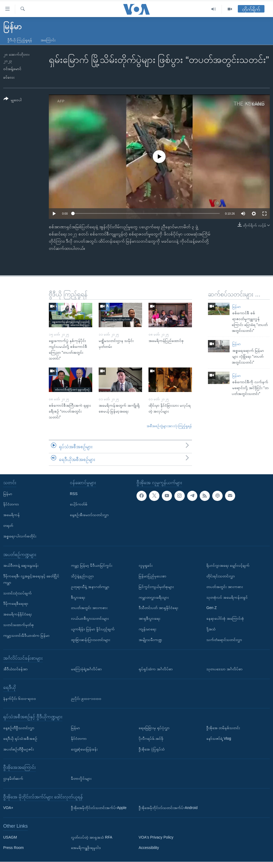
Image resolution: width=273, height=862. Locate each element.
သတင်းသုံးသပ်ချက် (17, 593)
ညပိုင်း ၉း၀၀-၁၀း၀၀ (86, 698)
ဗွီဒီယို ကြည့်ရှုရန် (19, 40)
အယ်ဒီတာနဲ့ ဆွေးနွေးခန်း (20, 565)
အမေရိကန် (11, 515)
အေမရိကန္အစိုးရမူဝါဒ (86, 848)
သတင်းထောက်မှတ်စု (18, 625)
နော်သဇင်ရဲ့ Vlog (218, 738)
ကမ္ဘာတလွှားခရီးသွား (154, 597)
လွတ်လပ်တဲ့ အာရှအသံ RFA (91, 837)
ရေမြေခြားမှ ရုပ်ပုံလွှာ (154, 728)
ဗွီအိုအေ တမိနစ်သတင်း (223, 728)
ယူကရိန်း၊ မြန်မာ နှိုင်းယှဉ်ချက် (93, 629)
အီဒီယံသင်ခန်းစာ (15, 669)
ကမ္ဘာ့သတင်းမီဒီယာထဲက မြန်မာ (26, 635)
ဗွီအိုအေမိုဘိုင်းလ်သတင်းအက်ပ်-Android (168, 808)
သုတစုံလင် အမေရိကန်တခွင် (227, 597)
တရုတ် (8, 525)
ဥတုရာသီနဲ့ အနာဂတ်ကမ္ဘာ (90, 587)
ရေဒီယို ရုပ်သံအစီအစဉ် (20, 738)
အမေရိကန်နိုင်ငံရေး (17, 614)
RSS (74, 494)
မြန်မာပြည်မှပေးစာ (152, 576)
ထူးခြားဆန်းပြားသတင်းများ (90, 640)
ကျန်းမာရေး (147, 629)
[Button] (12, 100)
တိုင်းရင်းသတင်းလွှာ (220, 576)
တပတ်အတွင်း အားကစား (89, 608)
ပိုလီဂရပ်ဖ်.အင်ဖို (151, 738)
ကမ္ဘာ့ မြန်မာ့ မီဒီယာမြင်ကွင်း (91, 565)
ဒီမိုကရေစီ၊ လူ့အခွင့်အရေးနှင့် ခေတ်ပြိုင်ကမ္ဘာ (31, 579)
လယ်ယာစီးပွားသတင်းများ (90, 618)
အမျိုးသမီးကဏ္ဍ (150, 640)
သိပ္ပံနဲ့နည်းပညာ (82, 576)
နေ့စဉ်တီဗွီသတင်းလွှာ (18, 728)
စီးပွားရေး (78, 597)
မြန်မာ (236, 307)
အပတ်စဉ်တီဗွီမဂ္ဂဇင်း (18, 749)
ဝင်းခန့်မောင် (12, 69)
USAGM (10, 837)
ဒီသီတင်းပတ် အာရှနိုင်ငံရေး (158, 608)
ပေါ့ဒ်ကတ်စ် (78, 504)
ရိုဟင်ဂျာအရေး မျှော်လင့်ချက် (228, 565)
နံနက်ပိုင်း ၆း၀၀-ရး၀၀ (19, 698)
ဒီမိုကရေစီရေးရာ (15, 604)
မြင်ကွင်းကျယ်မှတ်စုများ (156, 587)
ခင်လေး (8, 77)
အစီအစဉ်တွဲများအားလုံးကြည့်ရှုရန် (169, 426)
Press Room (13, 848)
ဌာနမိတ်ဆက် (13, 778)
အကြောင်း (48, 40)
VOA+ (8, 808)
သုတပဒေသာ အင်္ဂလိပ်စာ (224, 669)
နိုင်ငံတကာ (11, 504)
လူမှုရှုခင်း (145, 565)
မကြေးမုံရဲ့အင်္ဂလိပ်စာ (86, 669)
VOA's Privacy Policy (156, 837)
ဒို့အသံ (211, 629)
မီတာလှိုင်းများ (81, 778)
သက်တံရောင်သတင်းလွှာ (224, 640)
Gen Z (211, 608)
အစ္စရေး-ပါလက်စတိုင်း (19, 536)
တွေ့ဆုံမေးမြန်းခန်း (84, 749)
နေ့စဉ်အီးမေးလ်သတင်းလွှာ (89, 515)
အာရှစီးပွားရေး (149, 618)
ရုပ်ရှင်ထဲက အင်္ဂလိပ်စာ (156, 669)
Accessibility (149, 848)
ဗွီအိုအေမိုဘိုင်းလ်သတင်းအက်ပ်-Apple (98, 808)
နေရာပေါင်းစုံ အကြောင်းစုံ (225, 618)
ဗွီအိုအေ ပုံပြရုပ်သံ (152, 749)
